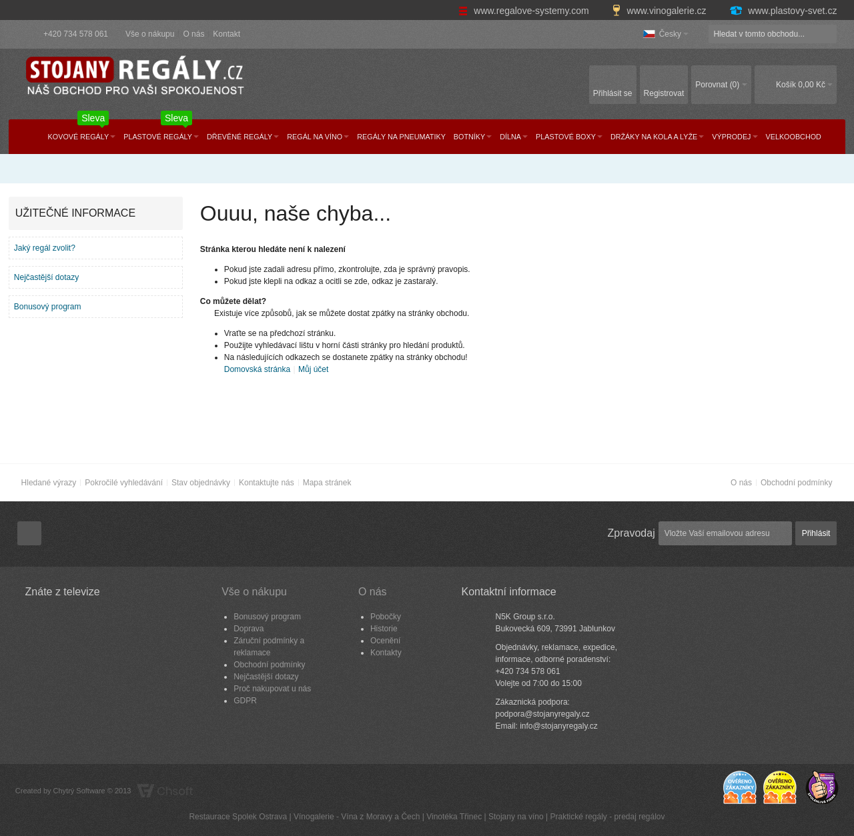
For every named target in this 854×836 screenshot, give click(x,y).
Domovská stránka (257, 369)
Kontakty (386, 652)
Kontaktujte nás (266, 482)
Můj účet (313, 369)
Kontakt (226, 34)
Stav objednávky (200, 482)
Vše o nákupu (149, 34)
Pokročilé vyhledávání (124, 482)
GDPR (245, 700)
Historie (384, 628)
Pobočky (385, 616)
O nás (193, 34)
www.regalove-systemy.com (524, 10)
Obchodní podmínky (796, 482)
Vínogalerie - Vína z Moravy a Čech (357, 816)
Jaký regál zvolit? (44, 248)
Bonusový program (47, 306)
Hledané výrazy (49, 482)
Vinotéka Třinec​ (454, 816)
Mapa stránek (327, 482)
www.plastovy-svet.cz (783, 10)
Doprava (249, 628)
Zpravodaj (631, 533)
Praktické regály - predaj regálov (607, 816)
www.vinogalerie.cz (660, 10)
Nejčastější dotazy (46, 277)
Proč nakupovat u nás (272, 688)
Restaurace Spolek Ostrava (238, 816)
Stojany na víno (516, 816)
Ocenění (385, 640)
